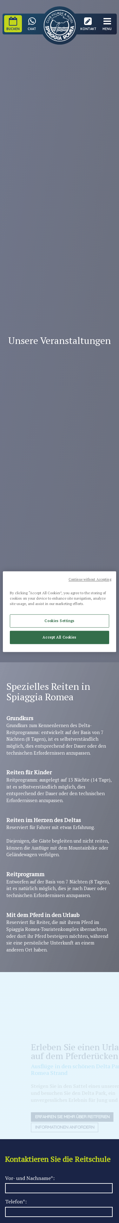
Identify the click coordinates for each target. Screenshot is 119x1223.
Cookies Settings (59, 620)
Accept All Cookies (59, 637)
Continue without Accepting (90, 579)
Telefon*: (16, 1201)
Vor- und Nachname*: (30, 1178)
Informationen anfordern (68, 1127)
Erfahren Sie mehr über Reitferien (75, 1117)
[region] (59, 611)
